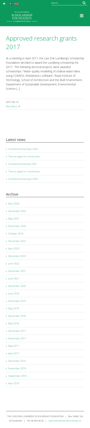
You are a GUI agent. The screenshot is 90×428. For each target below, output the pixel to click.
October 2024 (15, 233)
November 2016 (17, 368)
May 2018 (13, 323)
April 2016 (13, 383)
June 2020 (13, 293)
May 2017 (13, 346)
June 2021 (13, 278)
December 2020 (17, 286)
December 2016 (17, 361)
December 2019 (17, 301)
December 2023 (17, 241)
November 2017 (17, 338)
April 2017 (13, 353)
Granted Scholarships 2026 (23, 149)
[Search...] (69, 2)
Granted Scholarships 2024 (23, 179)
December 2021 (17, 271)
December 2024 (17, 226)
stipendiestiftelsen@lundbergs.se (64, 420)
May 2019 (13, 308)
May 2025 (13, 218)
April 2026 (13, 203)
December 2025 (17, 211)
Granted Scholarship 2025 (22, 164)
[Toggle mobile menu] (82, 16)
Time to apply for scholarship (24, 156)
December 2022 (17, 256)
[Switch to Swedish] (11, 3)
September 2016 (17, 376)
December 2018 (17, 316)
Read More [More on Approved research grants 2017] (11, 106)
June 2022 (13, 263)
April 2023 (13, 248)
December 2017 (17, 331)
